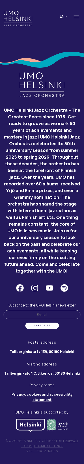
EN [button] (64, 16)
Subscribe (42, 325)
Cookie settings (48, 446)
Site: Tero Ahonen (42, 451)
